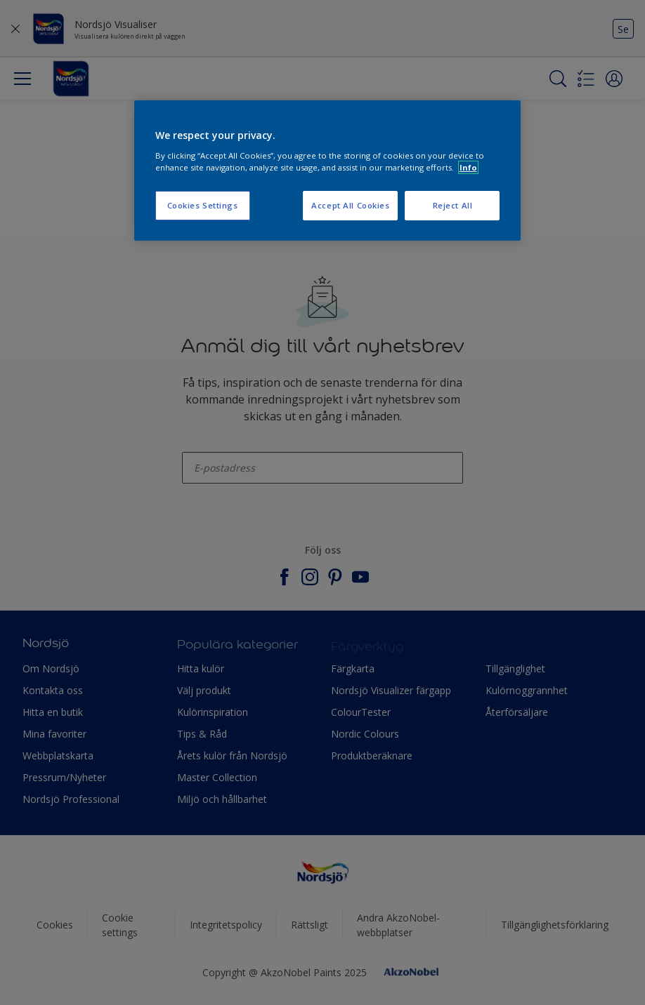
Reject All (453, 205)
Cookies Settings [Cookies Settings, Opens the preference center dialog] (202, 205)
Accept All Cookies (350, 205)
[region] (327, 170)
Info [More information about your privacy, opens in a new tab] (468, 167)
